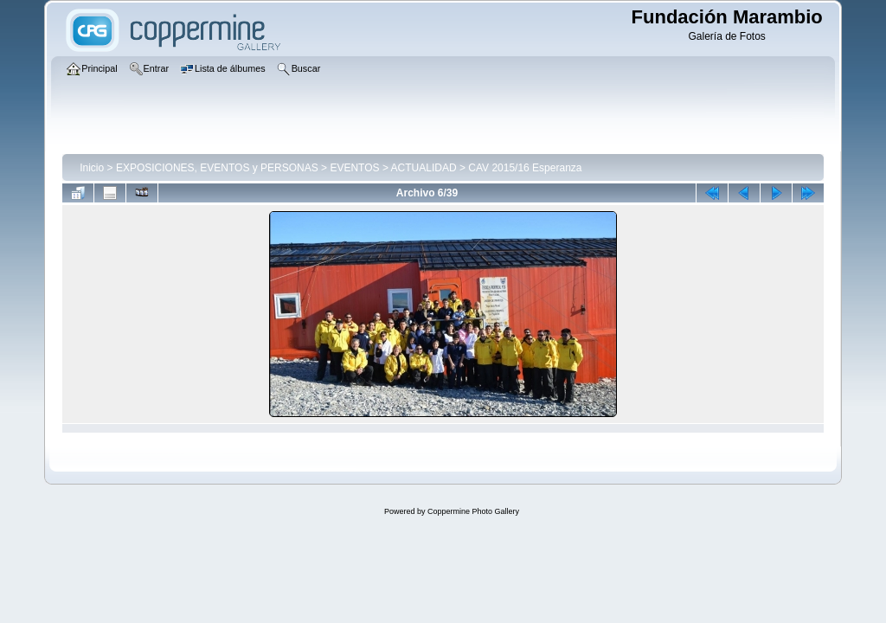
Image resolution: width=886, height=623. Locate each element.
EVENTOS (354, 168)
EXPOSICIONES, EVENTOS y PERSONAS (217, 168)
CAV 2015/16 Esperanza (524, 168)
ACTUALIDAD (424, 168)
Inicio (92, 168)
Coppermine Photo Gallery (473, 511)
